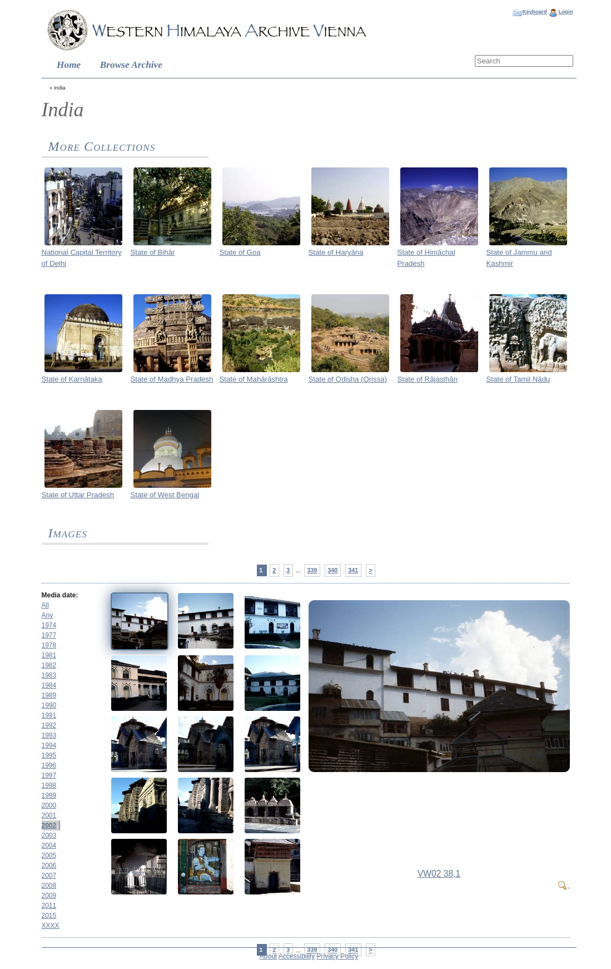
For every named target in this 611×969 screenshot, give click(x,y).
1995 (49, 755)
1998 (49, 785)
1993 (49, 735)
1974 (49, 625)
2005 (49, 855)
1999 (49, 795)
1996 (49, 765)
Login (565, 11)
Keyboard (534, 11)
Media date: (60, 595)
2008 (49, 885)
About (268, 956)
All (45, 605)
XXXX (50, 926)
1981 (49, 655)
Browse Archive (131, 65)
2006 (49, 865)
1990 (49, 705)
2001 (49, 815)
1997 (49, 775)
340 (332, 570)
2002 (49, 825)
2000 (49, 805)
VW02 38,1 (439, 873)
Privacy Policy (338, 956)
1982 (49, 665)
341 (353, 570)
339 (312, 570)
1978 (49, 645)
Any (47, 615)
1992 (49, 725)
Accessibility (297, 956)
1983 (49, 675)
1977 (49, 635)
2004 (49, 845)
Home (69, 65)
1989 (49, 695)
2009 (49, 895)
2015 (49, 915)
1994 (49, 745)
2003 (49, 835)
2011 (49, 905)
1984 (49, 685)
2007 (49, 875)
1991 (49, 715)
